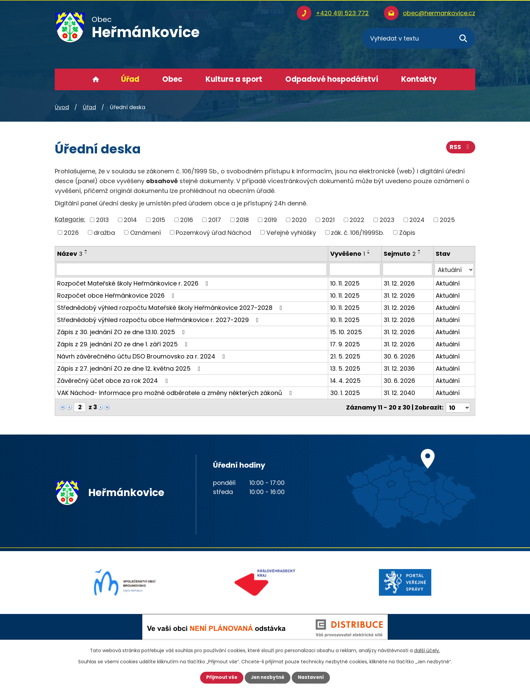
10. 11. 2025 (345, 283)
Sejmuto (400, 253)
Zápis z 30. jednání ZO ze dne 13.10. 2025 (122, 331)
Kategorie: (70, 219)
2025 (447, 220)
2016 (186, 220)
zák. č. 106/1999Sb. (357, 232)
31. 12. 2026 (399, 283)
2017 (214, 220)
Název (69, 253)
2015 (158, 220)
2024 (417, 220)
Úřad (130, 79)
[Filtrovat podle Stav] (454, 269)
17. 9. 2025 (345, 344)
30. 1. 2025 (345, 392)
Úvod (95, 79)
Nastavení (312, 677)
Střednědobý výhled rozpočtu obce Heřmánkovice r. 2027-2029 (159, 319)
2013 (102, 220)
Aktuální (448, 283)
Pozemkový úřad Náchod (213, 232)
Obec (172, 79)
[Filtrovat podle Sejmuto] (407, 269)
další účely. (427, 650)
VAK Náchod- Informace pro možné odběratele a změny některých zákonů (176, 392)
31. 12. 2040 (399, 392)
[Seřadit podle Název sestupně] (86, 253)
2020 (299, 220)
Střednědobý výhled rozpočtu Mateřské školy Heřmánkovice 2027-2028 (171, 307)
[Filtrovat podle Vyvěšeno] (354, 269)
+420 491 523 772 (342, 13)
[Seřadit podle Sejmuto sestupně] (419, 253)
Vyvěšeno (347, 253)
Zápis (407, 232)
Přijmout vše (220, 677)
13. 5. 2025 (345, 368)
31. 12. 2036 (399, 368)
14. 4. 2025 (345, 380)
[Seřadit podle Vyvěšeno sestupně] (368, 253)
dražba (104, 232)
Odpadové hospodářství (331, 79)
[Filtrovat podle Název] (191, 269)
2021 (328, 220)
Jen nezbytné (267, 677)
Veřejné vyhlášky (291, 232)
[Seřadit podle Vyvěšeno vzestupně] (368, 250)
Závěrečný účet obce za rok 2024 (113, 380)
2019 (270, 220)
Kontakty (419, 79)
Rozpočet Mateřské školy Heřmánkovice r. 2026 (134, 283)
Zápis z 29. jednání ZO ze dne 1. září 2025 (123, 344)
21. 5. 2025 (345, 356)
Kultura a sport (234, 79)
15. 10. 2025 (346, 331)
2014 (130, 220)
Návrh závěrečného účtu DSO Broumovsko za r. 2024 (142, 356)
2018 (242, 220)
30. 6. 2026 (399, 356)
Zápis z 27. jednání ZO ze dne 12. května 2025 (130, 368)
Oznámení (145, 232)
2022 (357, 220)
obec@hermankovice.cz (439, 13)
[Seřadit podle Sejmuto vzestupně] (419, 250)
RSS (461, 148)
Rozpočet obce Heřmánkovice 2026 (117, 295)
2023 (387, 220)
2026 (71, 232)
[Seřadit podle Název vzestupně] (86, 250)
